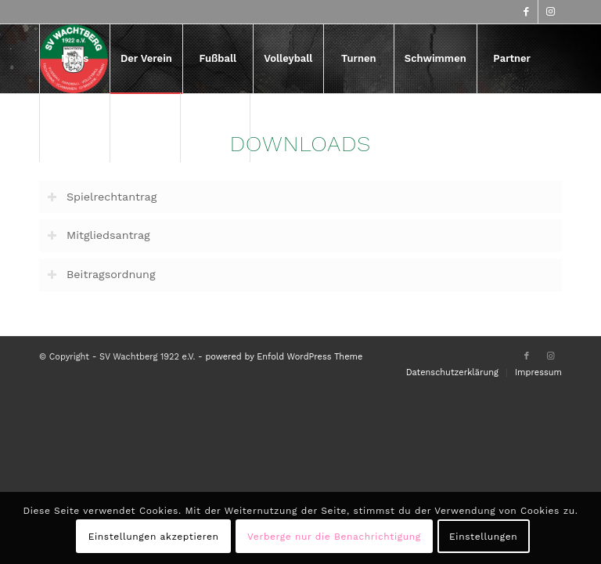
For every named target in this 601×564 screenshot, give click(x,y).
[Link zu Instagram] (550, 12)
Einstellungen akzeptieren (153, 536)
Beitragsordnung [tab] (101, 274)
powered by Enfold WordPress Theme (283, 357)
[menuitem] (74, 58)
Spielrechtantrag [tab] (102, 197)
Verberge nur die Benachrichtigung (334, 536)
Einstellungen (483, 536)
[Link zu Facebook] (526, 12)
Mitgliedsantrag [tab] (98, 235)
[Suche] (215, 127)
